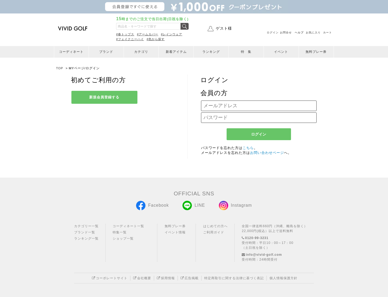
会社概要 (142, 278)
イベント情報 (175, 232)
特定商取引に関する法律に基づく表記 (234, 278)
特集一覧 (120, 232)
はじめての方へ (215, 226)
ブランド (106, 52)
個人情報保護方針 (283, 278)
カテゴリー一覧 (86, 226)
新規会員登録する (104, 97)
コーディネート (71, 52)
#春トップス (125, 34)
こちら (248, 148)
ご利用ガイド (213, 232)
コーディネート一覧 (128, 226)
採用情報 (166, 278)
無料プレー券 (316, 52)
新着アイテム (176, 52)
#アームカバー (147, 34)
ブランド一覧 (84, 232)
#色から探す (156, 39)
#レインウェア (171, 34)
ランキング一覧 (86, 238)
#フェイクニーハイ (130, 39)
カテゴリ (141, 52)
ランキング (211, 52)
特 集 (246, 52)
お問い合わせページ (267, 153)
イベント (281, 52)
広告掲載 (190, 278)
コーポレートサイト (109, 278)
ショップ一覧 (123, 238)
